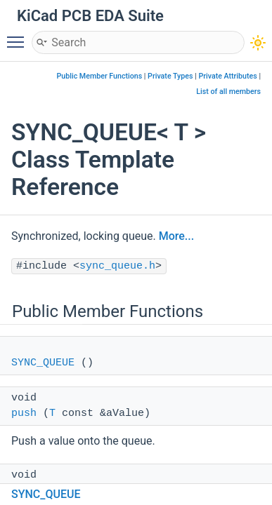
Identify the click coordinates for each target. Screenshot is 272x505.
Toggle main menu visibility (19, 36)
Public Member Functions (100, 76)
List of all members (228, 91)
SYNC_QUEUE (43, 363)
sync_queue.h (117, 266)
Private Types (170, 76)
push (24, 413)
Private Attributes (227, 76)
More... (176, 236)
